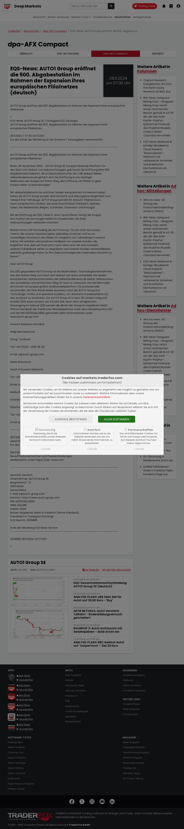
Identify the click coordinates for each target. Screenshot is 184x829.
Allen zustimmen (116, 419)
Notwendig (47, 430)
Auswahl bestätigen (70, 419)
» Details (45, 449)
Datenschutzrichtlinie (96, 397)
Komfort (94, 430)
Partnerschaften (140, 430)
